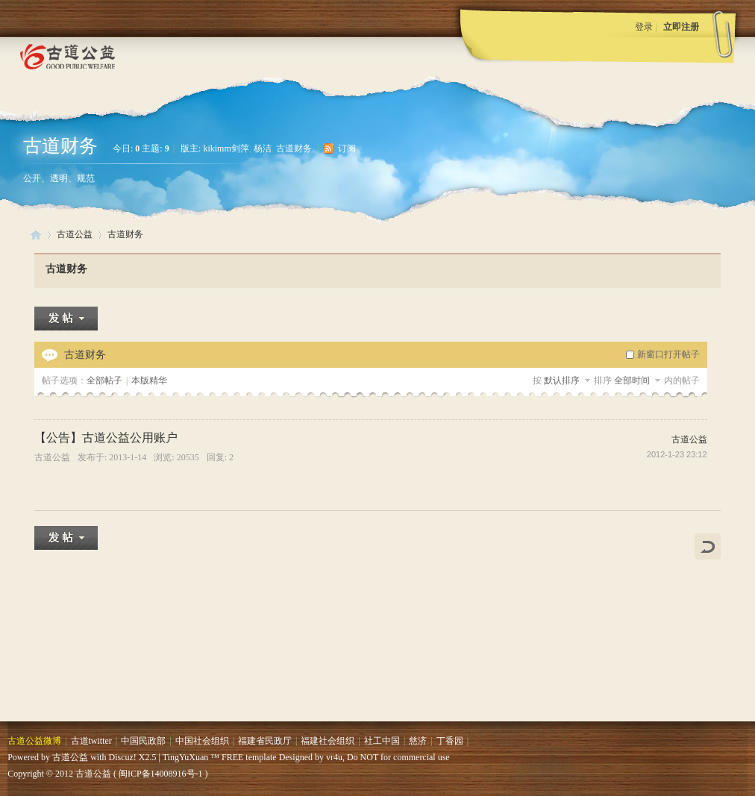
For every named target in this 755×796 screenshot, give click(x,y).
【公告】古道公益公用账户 (106, 437)
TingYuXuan (186, 757)
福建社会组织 (327, 741)
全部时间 (633, 380)
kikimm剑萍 (225, 148)
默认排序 (562, 380)
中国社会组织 (202, 741)
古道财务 (60, 145)
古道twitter (91, 741)
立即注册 (681, 27)
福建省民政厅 (265, 741)
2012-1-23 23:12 (677, 454)
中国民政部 (143, 741)
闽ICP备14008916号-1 (161, 773)
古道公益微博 (34, 741)
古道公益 (36, 234)
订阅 (347, 148)
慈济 (418, 741)
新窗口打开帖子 (668, 354)
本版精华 (149, 380)
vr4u (334, 757)
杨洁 (263, 148)
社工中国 (382, 741)
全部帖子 (104, 380)
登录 (644, 27)
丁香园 (449, 741)
